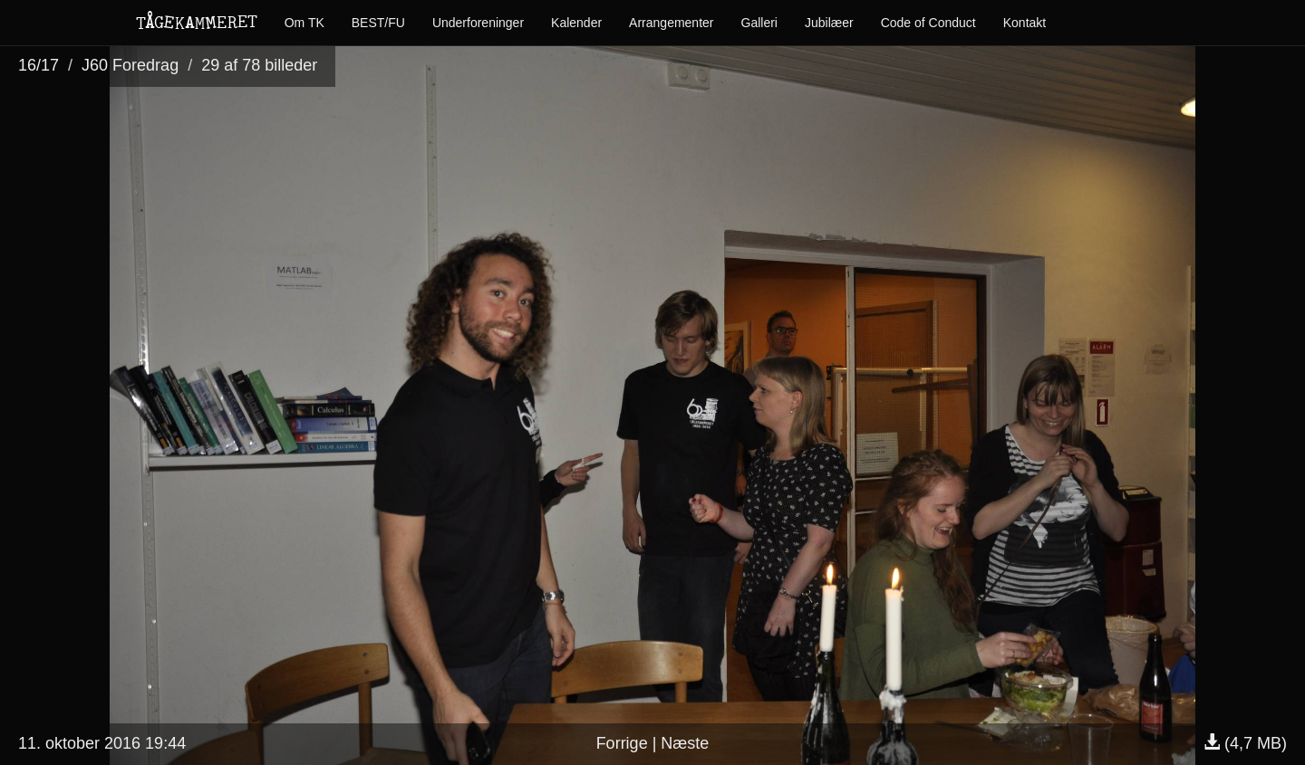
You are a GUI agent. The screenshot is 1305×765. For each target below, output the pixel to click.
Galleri (759, 22)
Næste (685, 743)
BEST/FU (378, 22)
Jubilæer (829, 22)
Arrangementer (671, 22)
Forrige (622, 743)
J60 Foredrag (130, 65)
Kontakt (1024, 22)
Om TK (304, 22)
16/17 (38, 65)
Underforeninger (478, 22)
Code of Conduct (928, 22)
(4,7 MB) (1245, 743)
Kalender (576, 22)
